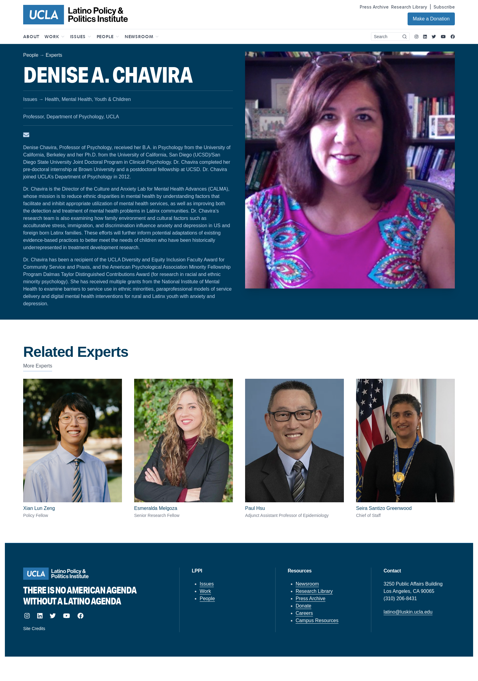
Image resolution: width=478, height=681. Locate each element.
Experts (54, 55)
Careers (304, 613)
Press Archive (374, 6)
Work (205, 591)
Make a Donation (431, 18)
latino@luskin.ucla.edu (407, 612)
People (30, 55)
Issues (207, 583)
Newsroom (307, 583)
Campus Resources (317, 620)
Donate (304, 605)
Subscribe (444, 6)
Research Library (409, 6)
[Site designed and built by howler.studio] (95, 628)
